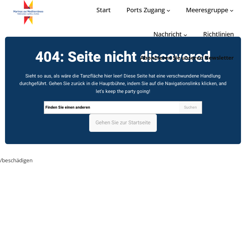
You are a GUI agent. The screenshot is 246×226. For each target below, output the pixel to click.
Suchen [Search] (190, 107)
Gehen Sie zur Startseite (123, 122)
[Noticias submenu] (185, 34)
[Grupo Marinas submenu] (231, 10)
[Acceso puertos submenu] (168, 10)
